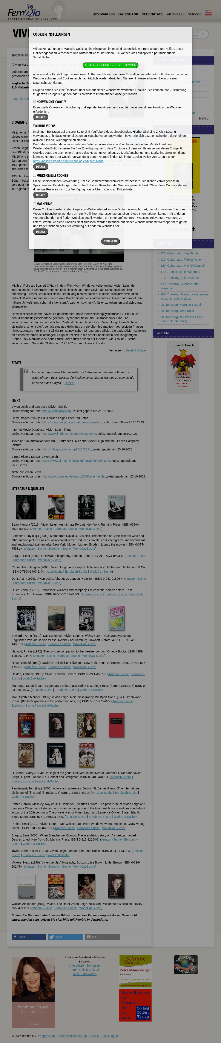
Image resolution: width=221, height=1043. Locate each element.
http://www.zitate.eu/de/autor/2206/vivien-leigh (73, 476)
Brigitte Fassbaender (174, 88)
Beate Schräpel (136, 350)
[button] (133, 130)
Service (194, 14)
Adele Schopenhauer (175, 100)
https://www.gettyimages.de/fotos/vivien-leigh (72, 422)
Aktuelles (175, 14)
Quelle (68, 383)
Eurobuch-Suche (65, 529)
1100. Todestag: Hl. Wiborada (180, 272)
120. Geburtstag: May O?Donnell (183, 265)
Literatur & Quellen (64, 98)
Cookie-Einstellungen (103, 1036)
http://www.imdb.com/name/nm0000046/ (69, 433)
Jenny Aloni (168, 106)
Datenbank (128, 14)
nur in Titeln (190, 35)
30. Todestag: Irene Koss (177, 311)
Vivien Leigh (40, 55)
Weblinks (43, 98)
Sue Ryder (168, 94)
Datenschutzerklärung (72, 1036)
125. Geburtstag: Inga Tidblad (180, 253)
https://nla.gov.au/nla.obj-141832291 (66, 449)
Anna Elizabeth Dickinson (178, 112)
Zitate (30, 98)
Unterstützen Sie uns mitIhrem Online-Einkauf (84, 970)
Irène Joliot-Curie (172, 69)
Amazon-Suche (41, 529)
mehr (202, 118)
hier (85, 271)
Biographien (103, 14)
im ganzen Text (192, 32)
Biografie (17, 98)
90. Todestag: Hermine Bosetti (181, 304)
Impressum (47, 1036)
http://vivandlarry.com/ (57, 411)
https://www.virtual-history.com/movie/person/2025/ (76, 460)
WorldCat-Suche (90, 529)
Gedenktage (152, 14)
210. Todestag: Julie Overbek (180, 278)
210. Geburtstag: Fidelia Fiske (181, 259)
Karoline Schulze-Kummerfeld (180, 82)
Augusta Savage (172, 76)
